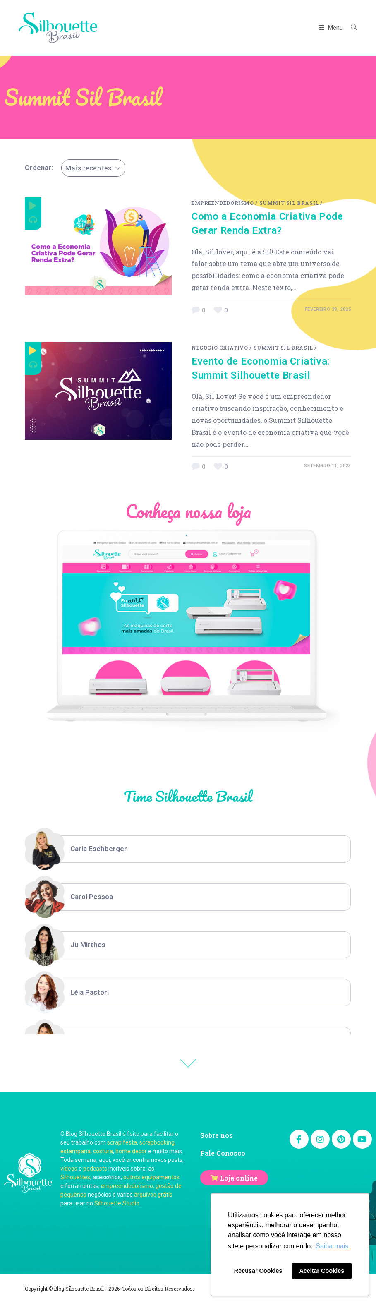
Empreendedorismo (223, 202)
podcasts (95, 1168)
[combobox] (93, 168)
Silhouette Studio (116, 1203)
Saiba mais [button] (332, 1246)
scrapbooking (157, 1142)
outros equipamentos (151, 1177)
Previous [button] (188, 1063)
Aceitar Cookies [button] (321, 1270)
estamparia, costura (86, 1151)
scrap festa (122, 1142)
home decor (131, 1151)
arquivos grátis (153, 1194)
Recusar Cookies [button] (258, 1270)
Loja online (239, 1177)
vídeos (68, 1168)
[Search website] (351, 27)
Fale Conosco (222, 1153)
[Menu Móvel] (332, 27)
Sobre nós (216, 1135)
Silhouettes (75, 1177)
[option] (188, 849)
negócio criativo (220, 347)
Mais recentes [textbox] (88, 167)
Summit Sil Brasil (289, 202)
